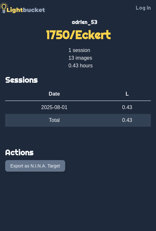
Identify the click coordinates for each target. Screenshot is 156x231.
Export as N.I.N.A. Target (35, 165)
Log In (143, 7)
